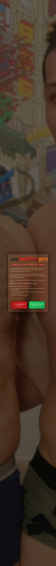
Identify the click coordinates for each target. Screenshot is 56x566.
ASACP (35, 283)
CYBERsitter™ (13, 283)
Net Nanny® (21, 283)
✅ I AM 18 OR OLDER (37, 305)
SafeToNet (29, 283)
